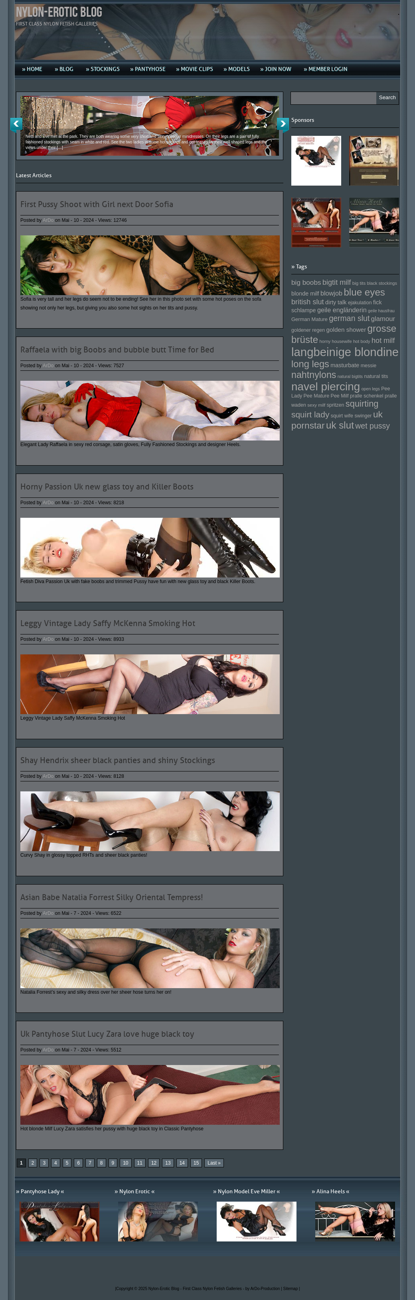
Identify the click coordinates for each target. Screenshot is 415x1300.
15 (196, 1163)
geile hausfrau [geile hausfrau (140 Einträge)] (381, 310)
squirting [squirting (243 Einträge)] (362, 404)
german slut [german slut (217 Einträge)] (349, 318)
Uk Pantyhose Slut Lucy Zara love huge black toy (107, 1034)
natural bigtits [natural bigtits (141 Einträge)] (350, 376)
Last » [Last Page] (214, 1163)
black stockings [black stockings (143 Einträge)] (382, 283)
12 (153, 1163)
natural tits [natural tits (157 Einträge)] (376, 376)
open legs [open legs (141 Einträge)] (371, 388)
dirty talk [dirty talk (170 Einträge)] (336, 302)
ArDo (48, 220)
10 (125, 1163)
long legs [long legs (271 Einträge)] (310, 364)
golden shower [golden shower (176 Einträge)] (346, 329)
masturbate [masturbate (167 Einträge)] (344, 365)
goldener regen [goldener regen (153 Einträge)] (308, 330)
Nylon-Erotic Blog (59, 12)
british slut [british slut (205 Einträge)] (307, 302)
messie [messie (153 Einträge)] (369, 365)
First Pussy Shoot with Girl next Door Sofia (96, 204)
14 (182, 1163)
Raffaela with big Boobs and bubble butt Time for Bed (117, 349)
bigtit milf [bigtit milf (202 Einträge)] (336, 282)
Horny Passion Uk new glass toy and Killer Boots (107, 486)
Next (283, 125)
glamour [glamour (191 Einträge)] (383, 319)
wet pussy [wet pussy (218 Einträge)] (372, 425)
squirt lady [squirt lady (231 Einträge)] (310, 414)
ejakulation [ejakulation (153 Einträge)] (360, 302)
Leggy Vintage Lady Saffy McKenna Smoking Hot (107, 623)
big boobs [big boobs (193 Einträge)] (306, 282)
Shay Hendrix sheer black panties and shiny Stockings (117, 760)
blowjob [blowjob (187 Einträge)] (331, 293)
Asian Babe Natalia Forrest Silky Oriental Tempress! (111, 897)
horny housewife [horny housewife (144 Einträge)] (336, 341)
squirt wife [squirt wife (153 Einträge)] (342, 416)
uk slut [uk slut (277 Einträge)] (340, 425)
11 (139, 1163)
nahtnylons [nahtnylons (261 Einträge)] (313, 375)
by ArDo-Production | (264, 1288)
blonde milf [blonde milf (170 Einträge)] (305, 293)
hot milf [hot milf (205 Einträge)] (383, 341)
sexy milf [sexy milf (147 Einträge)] (316, 404)
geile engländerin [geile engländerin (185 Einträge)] (342, 309)
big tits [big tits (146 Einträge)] (359, 283)
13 (167, 1163)
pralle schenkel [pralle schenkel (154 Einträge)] (366, 396)
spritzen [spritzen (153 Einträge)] (335, 405)
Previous (16, 125)
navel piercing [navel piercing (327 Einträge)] (325, 386)
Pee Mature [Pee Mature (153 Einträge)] (316, 396)
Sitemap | (291, 1288)
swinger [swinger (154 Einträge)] (363, 416)
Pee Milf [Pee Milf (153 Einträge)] (340, 396)
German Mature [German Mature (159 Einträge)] (309, 319)
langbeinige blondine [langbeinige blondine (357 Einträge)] (345, 351)
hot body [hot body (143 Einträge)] (361, 341)
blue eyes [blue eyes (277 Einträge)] (364, 292)
